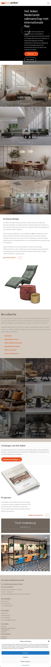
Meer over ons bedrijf (11, 257)
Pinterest (4, 638)
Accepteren (25, 653)
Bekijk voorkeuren (25, 661)
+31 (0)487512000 (7, 606)
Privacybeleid (5, 630)
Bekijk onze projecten (38, 515)
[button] (48, 641)
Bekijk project (24, 527)
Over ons (3, 626)
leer (33, 233)
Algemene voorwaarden (8, 628)
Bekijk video (31, 54)
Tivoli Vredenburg (25, 522)
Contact (3, 632)
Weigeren (25, 657)
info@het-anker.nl (11, 620)
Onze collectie (30, 59)
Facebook (4, 637)
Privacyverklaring (25, 665)
